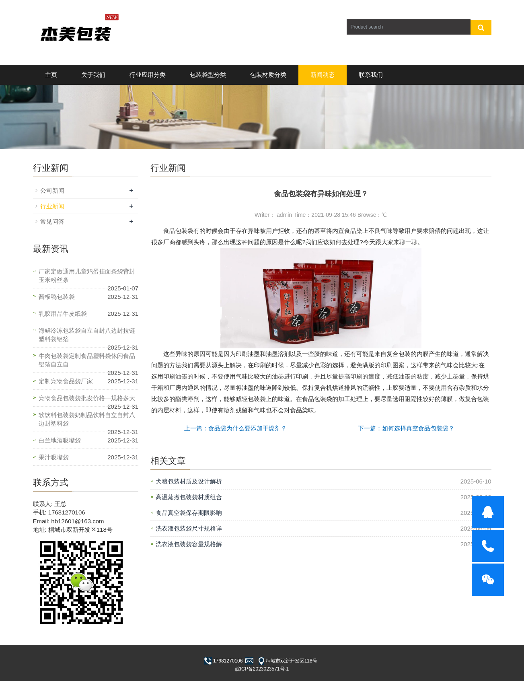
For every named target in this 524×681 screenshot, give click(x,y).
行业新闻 (52, 206)
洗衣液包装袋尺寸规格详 (189, 528)
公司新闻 (52, 190)
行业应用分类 (147, 74)
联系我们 (371, 74)
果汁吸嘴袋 (54, 457)
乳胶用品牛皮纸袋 (63, 313)
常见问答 (52, 221)
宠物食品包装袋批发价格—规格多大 (87, 398)
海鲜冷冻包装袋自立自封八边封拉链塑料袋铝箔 (87, 334)
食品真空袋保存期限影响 (189, 512)
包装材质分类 (268, 74)
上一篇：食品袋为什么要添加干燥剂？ (235, 428)
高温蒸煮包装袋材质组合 (189, 497)
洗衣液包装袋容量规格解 (189, 544)
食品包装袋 (178, 230)
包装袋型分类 (208, 74)
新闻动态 (322, 74)
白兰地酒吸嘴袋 (60, 440)
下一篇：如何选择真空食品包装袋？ (406, 428)
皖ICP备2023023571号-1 (262, 669)
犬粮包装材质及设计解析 (189, 481)
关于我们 (93, 74)
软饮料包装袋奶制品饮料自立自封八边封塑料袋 (87, 419)
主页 (51, 74)
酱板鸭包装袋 (57, 296)
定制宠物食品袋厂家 (66, 381)
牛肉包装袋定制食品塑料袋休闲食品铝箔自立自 (87, 360)
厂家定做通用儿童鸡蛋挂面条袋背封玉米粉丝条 (87, 275)
